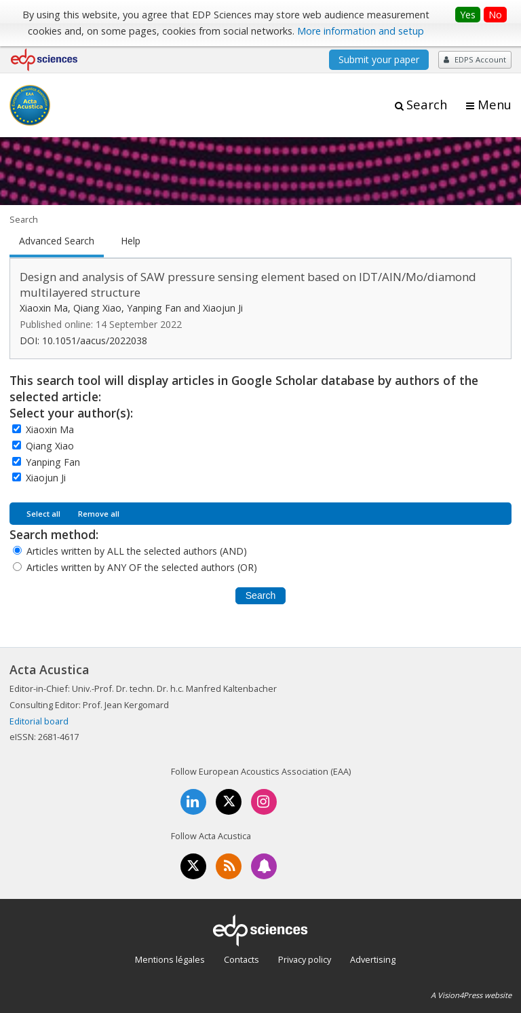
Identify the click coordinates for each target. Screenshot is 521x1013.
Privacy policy (304, 959)
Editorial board (39, 721)
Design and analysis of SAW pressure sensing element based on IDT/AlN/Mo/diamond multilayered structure (248, 284)
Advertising (372, 959)
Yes (468, 14)
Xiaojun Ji (46, 477)
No (495, 14)
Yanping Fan (53, 462)
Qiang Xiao (50, 445)
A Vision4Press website (471, 995)
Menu (495, 104)
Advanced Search (56, 241)
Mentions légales (170, 959)
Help (130, 241)
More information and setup (360, 30)
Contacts (241, 959)
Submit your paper (379, 59)
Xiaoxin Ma (50, 429)
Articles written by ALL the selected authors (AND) (136, 551)
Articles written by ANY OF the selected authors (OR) (141, 567)
